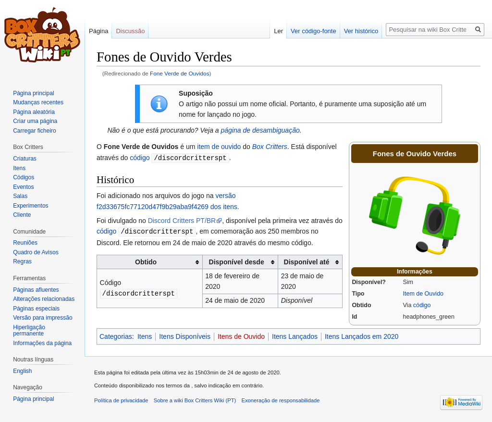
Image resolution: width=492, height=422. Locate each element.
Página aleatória (34, 112)
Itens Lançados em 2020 (361, 336)
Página (98, 31)
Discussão (130, 31)
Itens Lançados (295, 336)
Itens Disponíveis (184, 336)
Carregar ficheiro (34, 130)
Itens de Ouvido (241, 336)
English (22, 371)
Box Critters (269, 146)
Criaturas (25, 158)
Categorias (115, 336)
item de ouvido (219, 146)
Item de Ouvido (423, 293)
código (422, 305)
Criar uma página (35, 121)
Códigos (23, 177)
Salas (20, 196)
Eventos (23, 187)
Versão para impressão (42, 317)
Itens (144, 336)
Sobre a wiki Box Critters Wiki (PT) (195, 400)
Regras (22, 261)
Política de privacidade (121, 400)
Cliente (22, 214)
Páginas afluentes (36, 289)
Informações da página (42, 343)
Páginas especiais (36, 308)
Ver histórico (361, 31)
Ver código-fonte (313, 31)
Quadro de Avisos (36, 252)
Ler (278, 31)
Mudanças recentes (38, 102)
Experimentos (30, 205)
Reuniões (25, 242)
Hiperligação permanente (29, 330)
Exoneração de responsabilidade (281, 400)
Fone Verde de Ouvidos (179, 73)
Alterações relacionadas (43, 299)
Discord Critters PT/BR (182, 220)
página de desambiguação (260, 130)
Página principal (33, 93)
